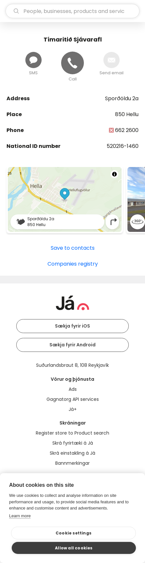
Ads (73, 389)
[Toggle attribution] (114, 174)
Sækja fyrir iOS (72, 326)
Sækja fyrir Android (72, 344)
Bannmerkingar (72, 463)
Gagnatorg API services (72, 399)
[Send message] (33, 60)
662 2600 (126, 130)
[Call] (72, 63)
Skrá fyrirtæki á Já (72, 443)
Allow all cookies (73, 548)
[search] (72, 11)
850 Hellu (126, 114)
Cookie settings (73, 533)
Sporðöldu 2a (121, 98)
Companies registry (72, 264)
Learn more (20, 515)
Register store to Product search (72, 433)
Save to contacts (73, 248)
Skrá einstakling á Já (72, 453)
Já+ (73, 409)
